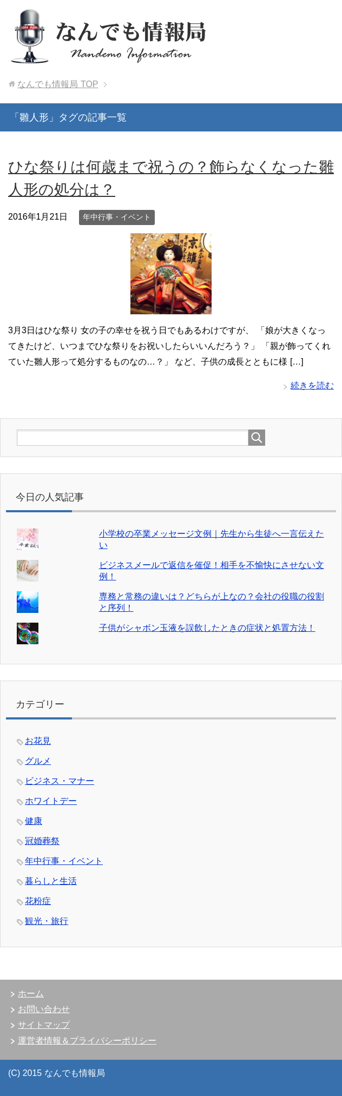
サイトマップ (44, 1024)
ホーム (31, 993)
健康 (33, 821)
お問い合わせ (44, 1009)
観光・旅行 (46, 921)
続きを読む (312, 385)
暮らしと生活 (51, 881)
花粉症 (38, 901)
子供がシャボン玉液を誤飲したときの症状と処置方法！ (207, 627)
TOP (57, 84)
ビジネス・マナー (59, 780)
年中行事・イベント (117, 217)
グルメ (38, 760)
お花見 (38, 740)
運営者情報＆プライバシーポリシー (87, 1040)
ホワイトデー (51, 801)
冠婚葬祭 (42, 841)
